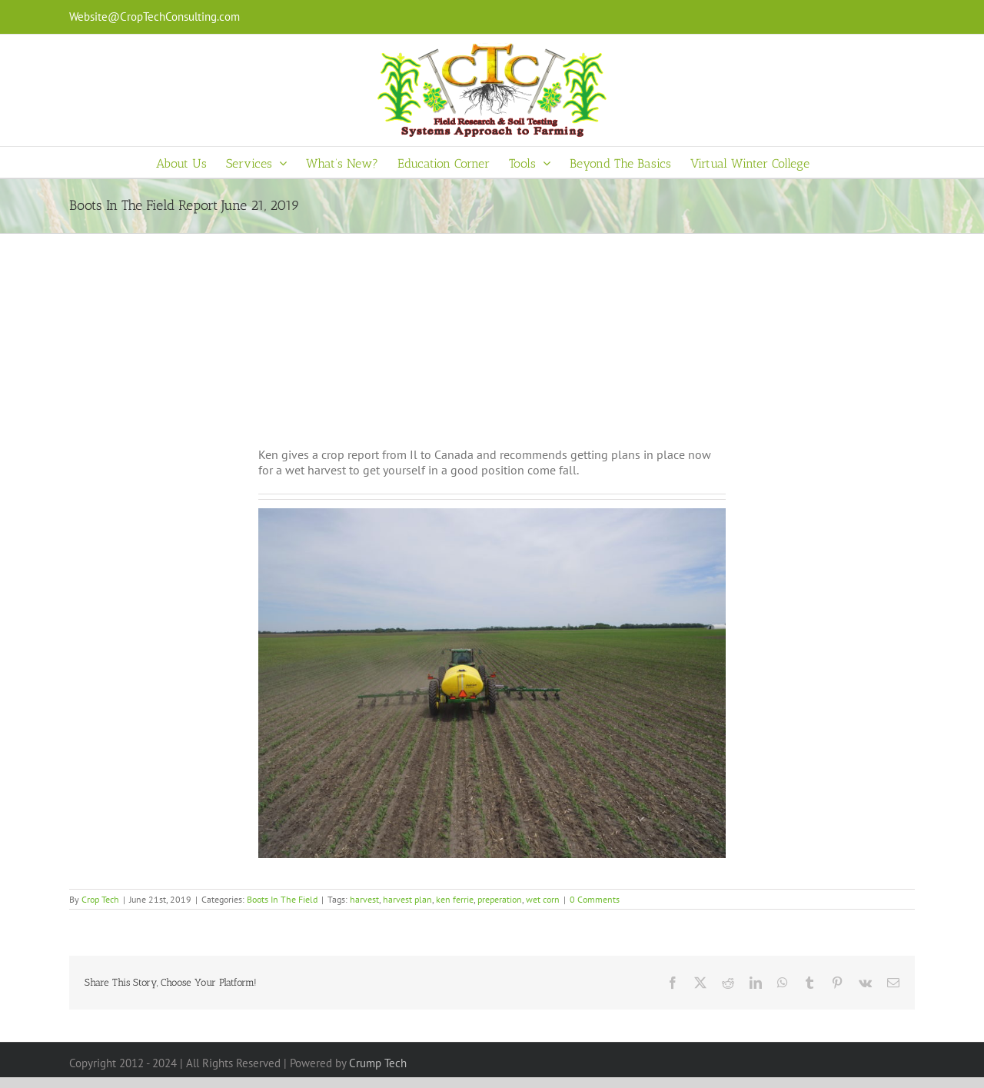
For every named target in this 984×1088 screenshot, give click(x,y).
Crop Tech (100, 899)
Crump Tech (378, 1063)
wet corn (543, 899)
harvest (364, 899)
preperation (499, 899)
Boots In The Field (282, 899)
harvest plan (407, 899)
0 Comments (595, 899)
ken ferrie (455, 899)
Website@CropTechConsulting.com (154, 16)
